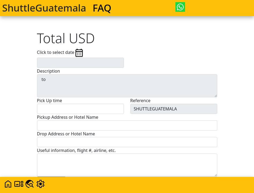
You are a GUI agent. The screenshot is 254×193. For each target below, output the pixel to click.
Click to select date (60, 53)
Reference (140, 100)
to (127, 85)
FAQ (102, 7)
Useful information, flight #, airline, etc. (76, 150)
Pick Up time (49, 100)
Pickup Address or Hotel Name (67, 117)
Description (48, 71)
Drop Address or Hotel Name (66, 134)
